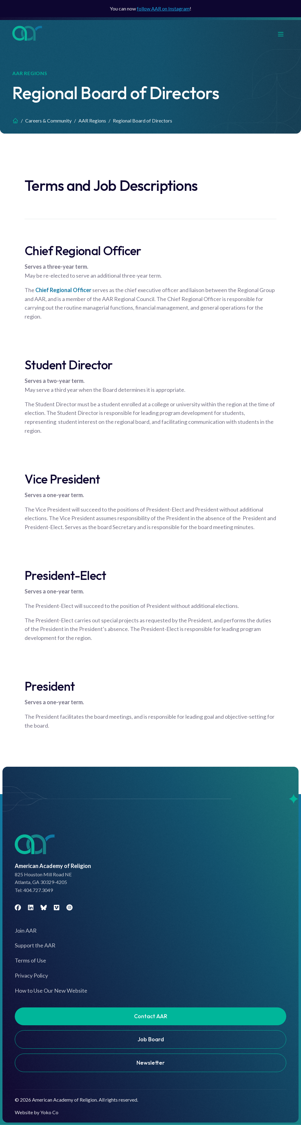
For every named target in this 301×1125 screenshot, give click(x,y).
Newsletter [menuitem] (151, 1062)
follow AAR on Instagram (163, 8)
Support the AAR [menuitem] (35, 945)
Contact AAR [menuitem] (150, 1016)
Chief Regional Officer (63, 290)
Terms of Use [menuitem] (30, 960)
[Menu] (284, 33)
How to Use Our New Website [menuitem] (51, 990)
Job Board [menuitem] (150, 1039)
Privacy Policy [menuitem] (31, 975)
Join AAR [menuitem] (26, 930)
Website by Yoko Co (36, 1112)
